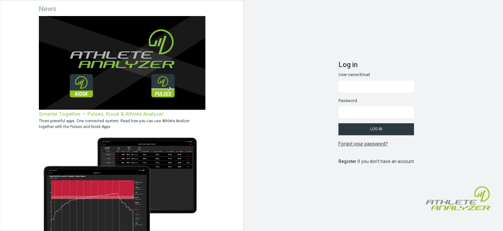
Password (347, 100)
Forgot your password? (363, 144)
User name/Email (354, 75)
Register (347, 161)
